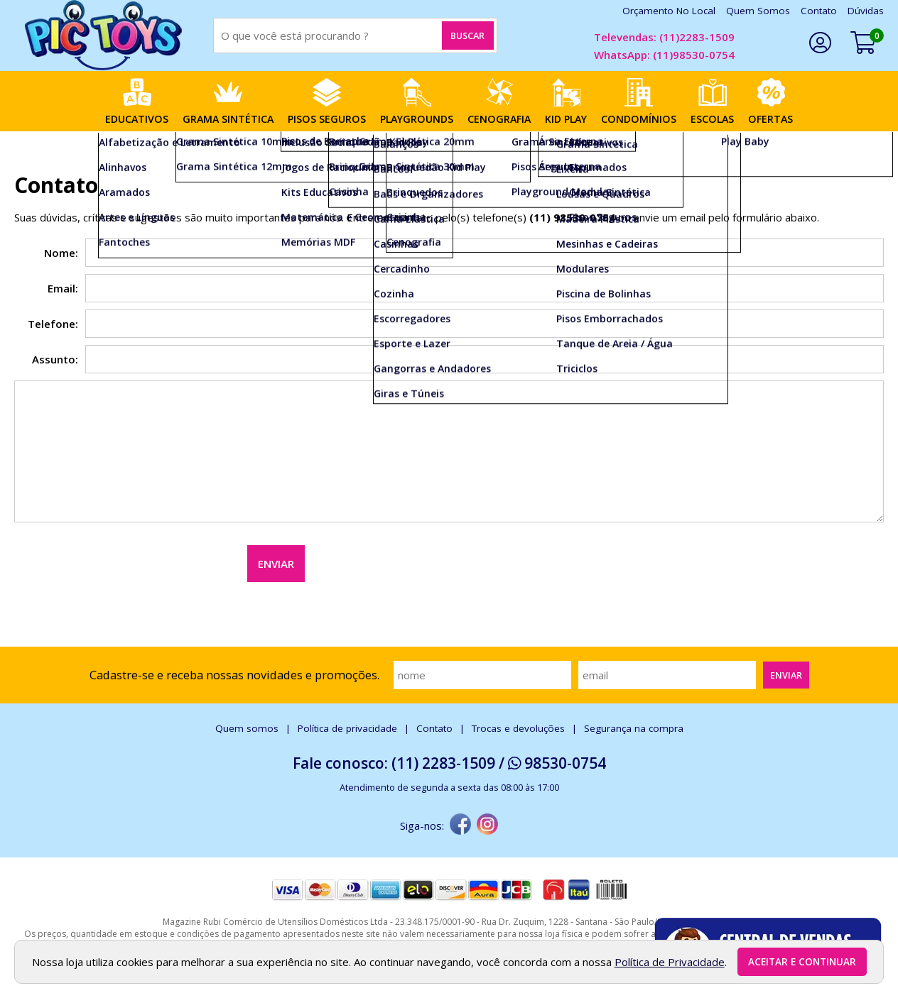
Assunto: (55, 359)
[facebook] (460, 825)
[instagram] (487, 825)
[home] (103, 35)
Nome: (61, 253)
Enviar (276, 563)
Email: (63, 288)
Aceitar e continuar (802, 961)
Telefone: (53, 324)
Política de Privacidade (670, 962)
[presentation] (122, 556)
